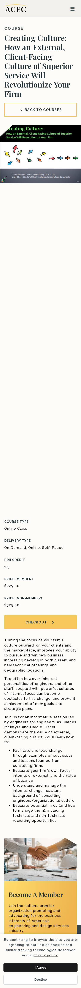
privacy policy (45, 955)
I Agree (40, 967)
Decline (40, 980)
